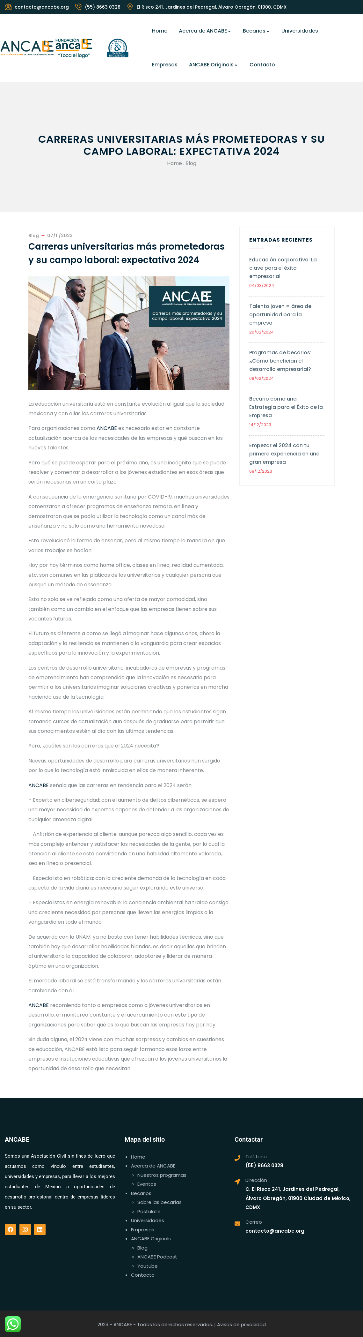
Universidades (299, 30)
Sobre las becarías (159, 1202)
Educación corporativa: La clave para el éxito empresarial (283, 268)
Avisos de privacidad (241, 1324)
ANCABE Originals (213, 64)
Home (159, 30)
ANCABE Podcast (157, 1256)
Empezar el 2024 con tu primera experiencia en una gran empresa (284, 454)
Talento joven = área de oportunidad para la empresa (280, 315)
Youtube (147, 1266)
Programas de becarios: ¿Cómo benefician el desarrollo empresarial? (280, 361)
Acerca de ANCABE (205, 30)
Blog (190, 163)
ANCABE (107, 428)
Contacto (262, 64)
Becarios (256, 30)
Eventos (146, 1184)
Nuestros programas (161, 1175)
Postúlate (149, 1211)
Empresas (165, 64)
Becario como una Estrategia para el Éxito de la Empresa (286, 407)
